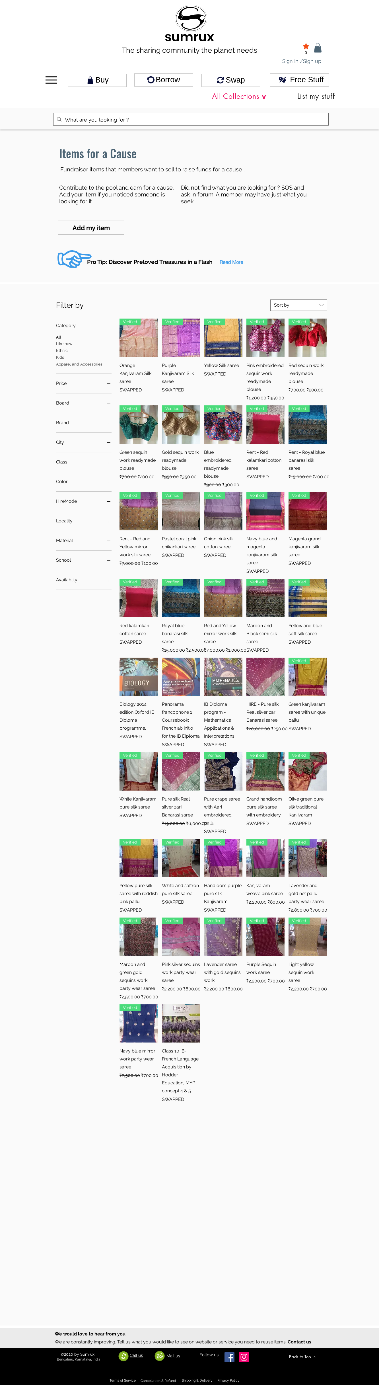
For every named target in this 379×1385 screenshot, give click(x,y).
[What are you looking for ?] (190, 120)
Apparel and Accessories (79, 363)
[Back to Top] (302, 1357)
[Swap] (230, 80)
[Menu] (51, 80)
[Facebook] (229, 1357)
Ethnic (62, 350)
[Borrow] (163, 80)
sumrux (189, 37)
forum (205, 194)
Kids (60, 357)
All (58, 336)
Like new (64, 343)
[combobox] (298, 305)
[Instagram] (244, 1357)
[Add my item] (91, 228)
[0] (306, 48)
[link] (318, 47)
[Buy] (97, 80)
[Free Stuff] (299, 80)
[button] (231, 262)
